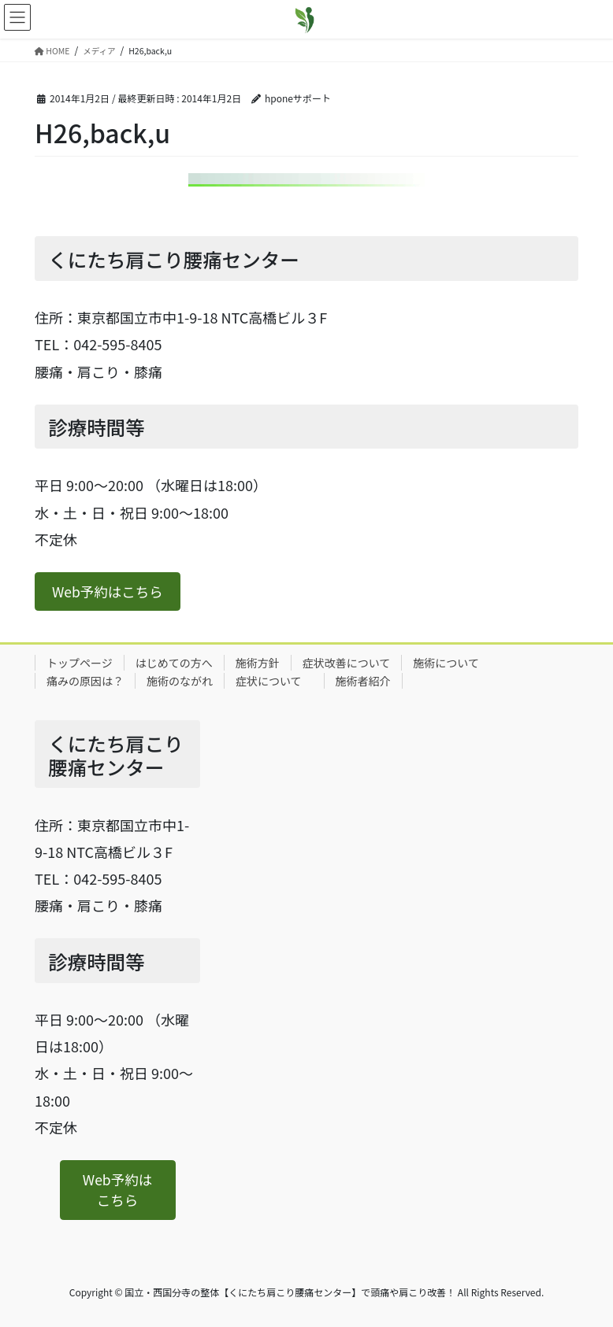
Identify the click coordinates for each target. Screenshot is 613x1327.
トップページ (79, 663)
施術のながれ (180, 681)
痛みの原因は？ (85, 681)
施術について (446, 663)
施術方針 (258, 663)
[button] (107, 591)
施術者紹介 (363, 681)
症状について (274, 681)
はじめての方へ (174, 663)
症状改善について (347, 663)
